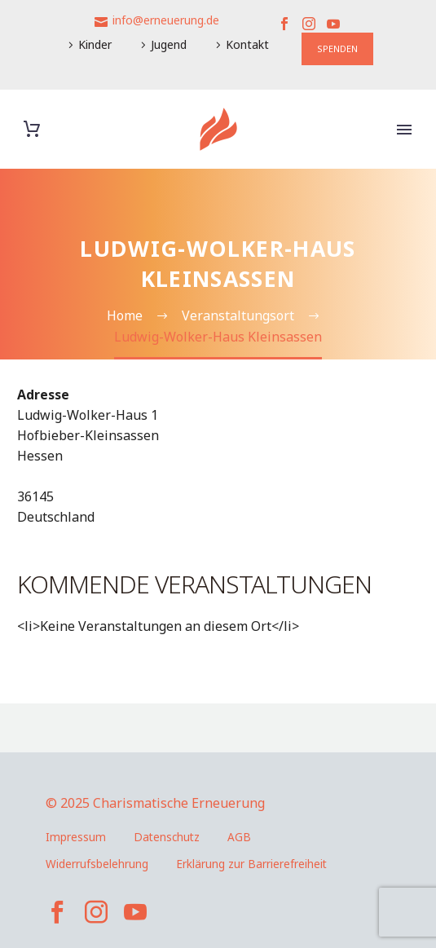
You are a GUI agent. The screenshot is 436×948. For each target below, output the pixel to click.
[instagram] (96, 912)
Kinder (95, 44)
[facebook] (57, 912)
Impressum (76, 836)
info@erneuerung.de (165, 20)
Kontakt (247, 44)
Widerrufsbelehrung (97, 863)
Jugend (169, 44)
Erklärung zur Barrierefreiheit (251, 863)
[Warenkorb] (31, 129)
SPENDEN (337, 48)
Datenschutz (167, 836)
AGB (239, 836)
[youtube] (135, 912)
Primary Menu (404, 129)
